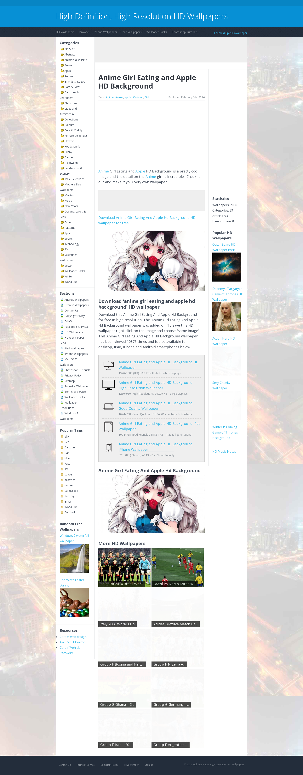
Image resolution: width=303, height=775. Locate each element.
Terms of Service (75, 391)
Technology (72, 244)
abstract (70, 480)
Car (67, 453)
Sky (67, 436)
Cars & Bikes (73, 87)
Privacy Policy (73, 375)
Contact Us (71, 310)
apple (128, 97)
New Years (71, 206)
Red (67, 442)
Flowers (69, 141)
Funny (68, 152)
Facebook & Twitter (77, 327)
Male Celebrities (74, 179)
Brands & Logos (75, 81)
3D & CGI (70, 49)
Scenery (69, 496)
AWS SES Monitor (72, 642)
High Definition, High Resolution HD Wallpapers (142, 15)
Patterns (70, 228)
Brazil (68, 501)
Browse (84, 32)
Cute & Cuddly (73, 130)
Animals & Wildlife (76, 60)
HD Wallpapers (65, 32)
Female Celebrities (76, 135)
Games (69, 157)
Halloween (71, 163)
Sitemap (70, 381)
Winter (69, 276)
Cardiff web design (73, 637)
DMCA (69, 321)
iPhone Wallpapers (105, 32)
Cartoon (70, 447)
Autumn (69, 76)
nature (69, 485)
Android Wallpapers (77, 299)
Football (70, 512)
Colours (69, 125)
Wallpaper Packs (156, 32)
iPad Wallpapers (132, 32)
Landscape (71, 490)
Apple (68, 71)
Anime (68, 65)
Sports (69, 238)
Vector (69, 265)
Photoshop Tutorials (184, 32)
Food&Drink (72, 146)
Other (68, 222)
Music (68, 200)
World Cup (71, 282)
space (68, 474)
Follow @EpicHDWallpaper (230, 33)
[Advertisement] (126, 3)
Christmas (71, 103)
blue (67, 458)
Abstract (70, 54)
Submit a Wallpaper (77, 386)
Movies (69, 195)
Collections (71, 119)
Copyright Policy (75, 316)
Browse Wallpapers (77, 305)
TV (66, 249)
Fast (67, 463)
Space (68, 233)
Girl (147, 97)
